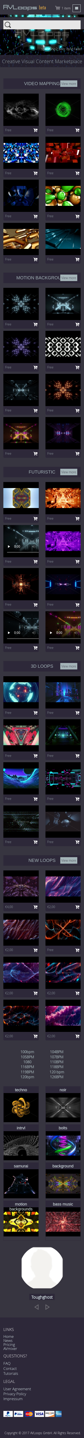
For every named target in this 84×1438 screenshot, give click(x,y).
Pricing (9, 1344)
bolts (63, 1128)
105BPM (27, 1057)
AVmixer (10, 1348)
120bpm (27, 1076)
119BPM (27, 1072)
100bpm (27, 1051)
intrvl (21, 1128)
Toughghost (42, 1297)
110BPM (56, 1061)
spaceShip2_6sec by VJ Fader (61, 49)
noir (63, 1090)
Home (8, 1336)
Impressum (13, 1398)
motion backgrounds (20, 1206)
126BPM (56, 1076)
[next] (47, 1307)
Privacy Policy (14, 1393)
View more (68, 83)
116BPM (27, 1066)
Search (42, 22)
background (62, 1166)
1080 (27, 1061)
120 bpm (57, 1072)
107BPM (56, 1057)
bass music (63, 1204)
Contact (10, 1368)
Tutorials (10, 1373)
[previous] (36, 1307)
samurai (21, 1166)
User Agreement (17, 1388)
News (8, 1340)
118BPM (56, 1066)
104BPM (56, 1051)
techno (21, 1090)
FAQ (7, 1363)
